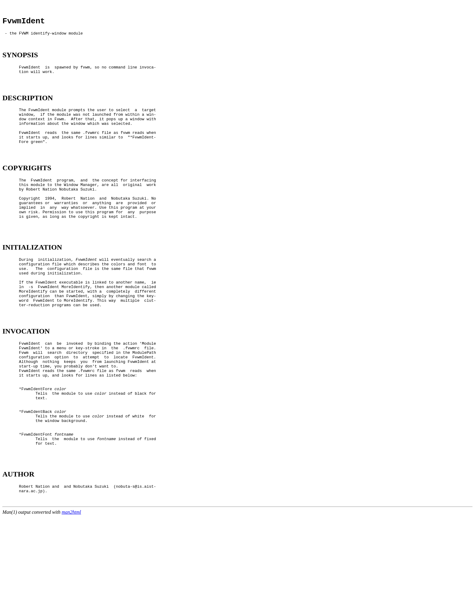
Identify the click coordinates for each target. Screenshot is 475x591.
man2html (71, 585)
